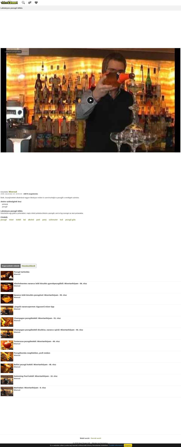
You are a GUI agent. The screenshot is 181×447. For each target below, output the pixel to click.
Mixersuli (13, 192)
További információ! (116, 445)
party (44, 220)
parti (38, 220)
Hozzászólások (28, 266)
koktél (18, 220)
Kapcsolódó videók (10, 266)
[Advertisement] (90, 29)
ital (24, 220)
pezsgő (4, 220)
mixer (11, 220)
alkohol (31, 220)
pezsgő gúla (70, 220)
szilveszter (53, 220)
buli (61, 220)
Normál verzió (96, 438)
